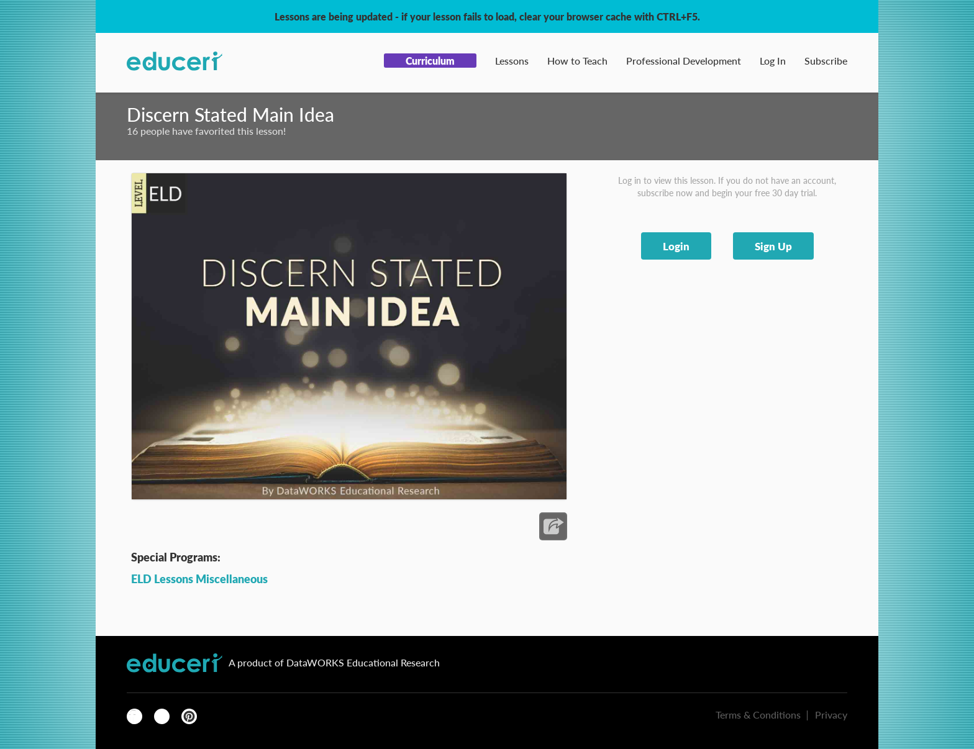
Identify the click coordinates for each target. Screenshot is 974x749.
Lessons (512, 60)
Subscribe (825, 60)
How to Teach (577, 60)
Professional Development (683, 60)
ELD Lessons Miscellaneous (199, 578)
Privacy (831, 714)
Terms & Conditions (758, 714)
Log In (773, 60)
